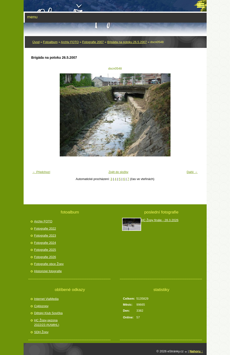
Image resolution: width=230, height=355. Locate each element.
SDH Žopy (41, 332)
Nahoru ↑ (196, 351)
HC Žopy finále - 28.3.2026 (159, 220)
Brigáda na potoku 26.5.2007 (127, 42)
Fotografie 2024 (45, 243)
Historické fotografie (48, 271)
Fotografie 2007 (93, 42)
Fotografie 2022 (45, 228)
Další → (192, 172)
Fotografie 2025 (45, 250)
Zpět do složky (118, 172)
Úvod (36, 42)
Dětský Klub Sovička (48, 313)
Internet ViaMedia (46, 299)
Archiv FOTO (70, 42)
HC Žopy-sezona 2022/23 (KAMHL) (46, 322)
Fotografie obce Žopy (49, 264)
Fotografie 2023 (45, 235)
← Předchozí (41, 172)
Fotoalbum (50, 42)
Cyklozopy (41, 306)
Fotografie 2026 (45, 257)
